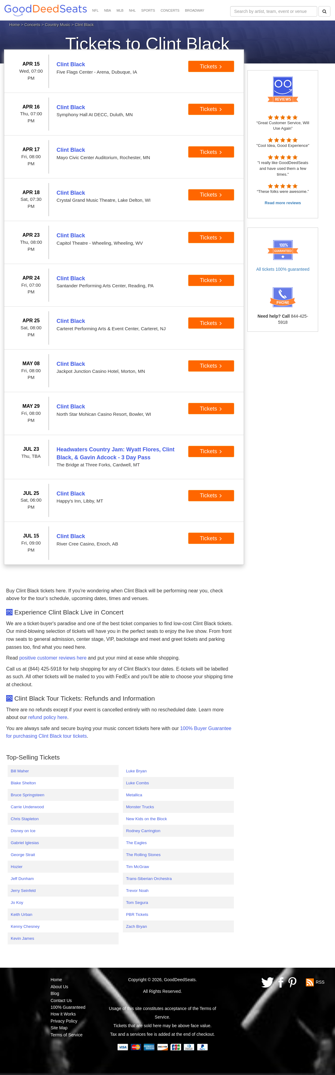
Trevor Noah (137, 890)
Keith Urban (21, 914)
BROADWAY (194, 10)
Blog (55, 993)
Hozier (17, 866)
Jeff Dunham (22, 878)
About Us (59, 986)
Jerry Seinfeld (23, 890)
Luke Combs (137, 783)
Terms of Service (66, 1034)
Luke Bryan (136, 771)
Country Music (57, 24)
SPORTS (148, 10)
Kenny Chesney (25, 926)
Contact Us (61, 1000)
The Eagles (136, 842)
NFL (95, 10)
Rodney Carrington (143, 830)
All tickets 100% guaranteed (283, 269)
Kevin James (22, 938)
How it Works (63, 1014)
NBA (107, 10)
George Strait (23, 854)
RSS (320, 982)
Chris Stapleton (25, 819)
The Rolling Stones (143, 854)
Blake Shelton (23, 783)
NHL (132, 10)
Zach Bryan (136, 926)
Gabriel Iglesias (25, 842)
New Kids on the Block (146, 819)
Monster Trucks (140, 807)
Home (14, 24)
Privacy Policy (64, 1021)
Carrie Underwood (27, 807)
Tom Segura (137, 902)
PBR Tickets (137, 914)
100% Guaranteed (68, 1007)
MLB (120, 10)
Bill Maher (20, 771)
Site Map (59, 1027)
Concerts (32, 24)
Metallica (134, 795)
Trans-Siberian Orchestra (149, 878)
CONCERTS (170, 10)
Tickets (211, 66)
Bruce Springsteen (27, 795)
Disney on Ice (23, 830)
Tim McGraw (137, 866)
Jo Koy (17, 902)
